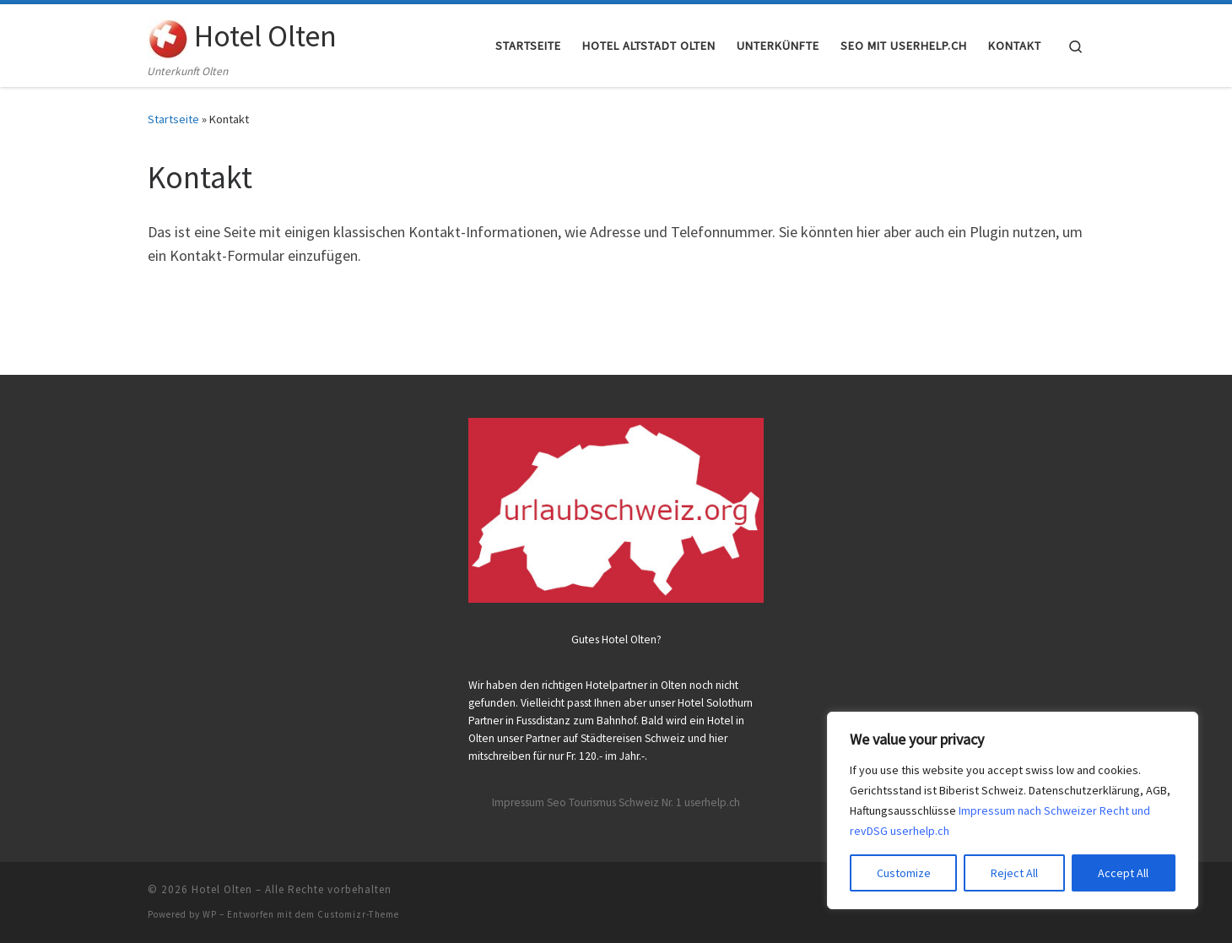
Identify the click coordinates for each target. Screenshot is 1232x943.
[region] (1012, 810)
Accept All (1123, 873)
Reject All (1014, 873)
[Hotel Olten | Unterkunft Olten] (168, 35)
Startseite (173, 119)
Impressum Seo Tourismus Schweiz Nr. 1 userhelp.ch (616, 802)
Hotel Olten (222, 889)
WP (210, 914)
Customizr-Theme (358, 914)
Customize (904, 873)
